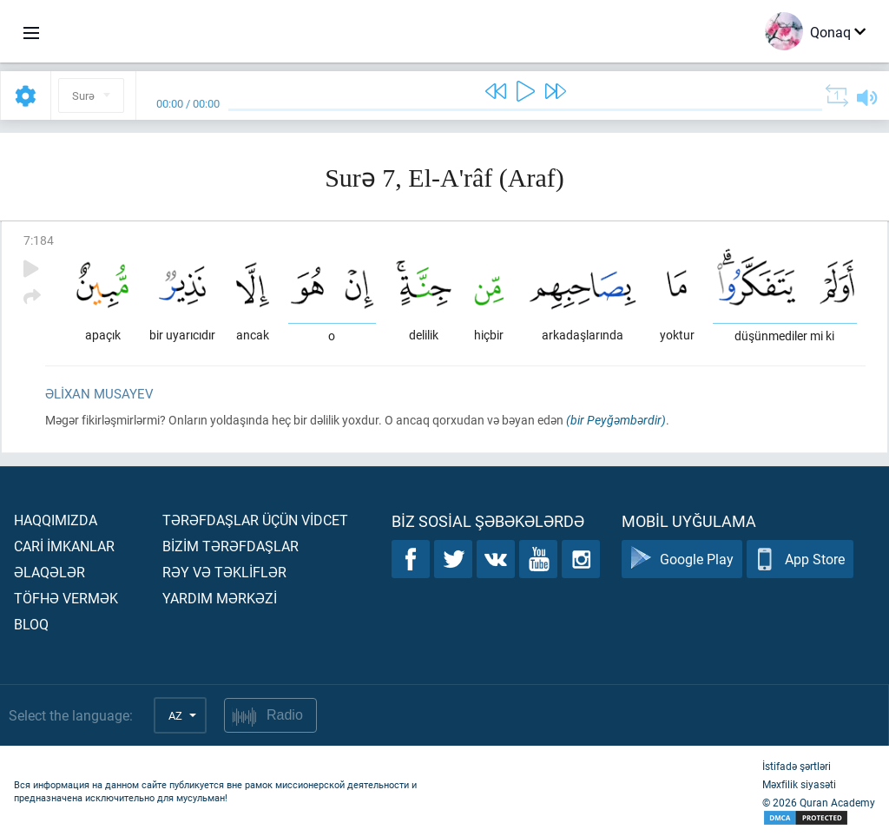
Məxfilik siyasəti (799, 784)
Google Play (682, 559)
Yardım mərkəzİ (219, 598)
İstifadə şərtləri (796, 766)
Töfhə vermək (66, 598)
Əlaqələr (49, 572)
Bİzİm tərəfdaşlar (230, 545)
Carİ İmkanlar (64, 545)
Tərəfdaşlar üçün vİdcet (255, 519)
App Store (800, 559)
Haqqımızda (55, 519)
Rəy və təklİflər (224, 572)
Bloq (31, 624)
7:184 (38, 240)
